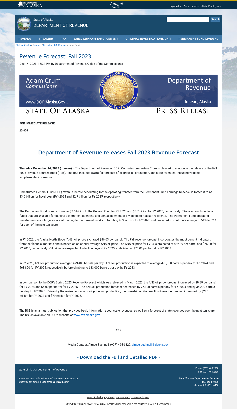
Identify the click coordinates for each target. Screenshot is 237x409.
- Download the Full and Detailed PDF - (118, 357)
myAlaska (175, 6)
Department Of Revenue (55, 45)
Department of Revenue (60, 25)
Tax (64, 39)
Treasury (46, 39)
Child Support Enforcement (96, 39)
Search (215, 19)
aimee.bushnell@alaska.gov (150, 344)
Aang (116, 3)
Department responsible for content (127, 404)
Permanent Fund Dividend (198, 39)
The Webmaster (61, 382)
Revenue (25, 39)
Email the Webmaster (159, 404)
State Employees (211, 6)
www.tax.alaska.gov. (87, 315)
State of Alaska (30, 4)
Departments (191, 6)
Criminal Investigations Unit (148, 39)
